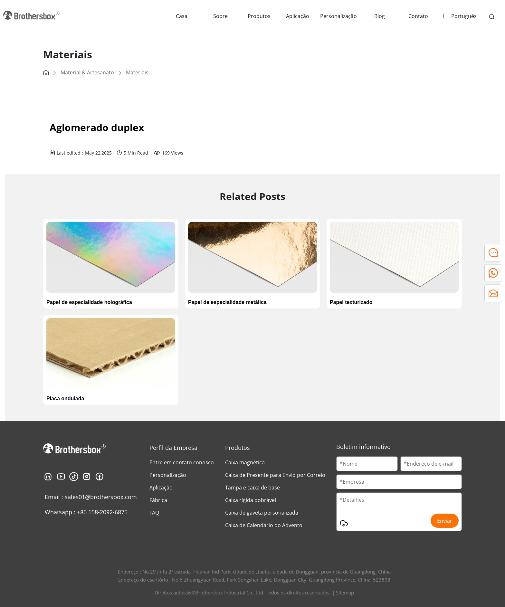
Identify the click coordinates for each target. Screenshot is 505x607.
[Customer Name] (367, 463)
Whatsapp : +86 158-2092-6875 (86, 512)
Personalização (338, 16)
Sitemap (345, 592)
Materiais (137, 72)
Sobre (220, 16)
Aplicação (297, 16)
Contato (418, 16)
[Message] (399, 511)
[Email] (431, 463)
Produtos (259, 16)
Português (464, 16)
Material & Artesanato (87, 72)
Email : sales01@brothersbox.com (91, 497)
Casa (181, 16)
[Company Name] (399, 481)
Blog (379, 16)
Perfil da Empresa (173, 447)
